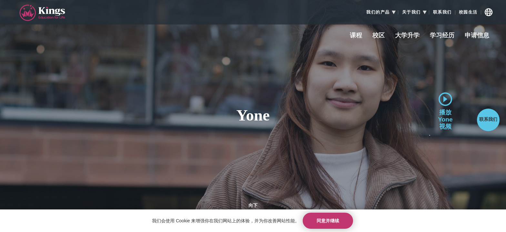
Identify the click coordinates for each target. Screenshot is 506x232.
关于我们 (411, 12)
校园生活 (468, 12)
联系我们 (442, 12)
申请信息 (477, 35)
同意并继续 (328, 220)
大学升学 (407, 35)
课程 (356, 35)
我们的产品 (378, 12)
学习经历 (442, 35)
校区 (378, 35)
